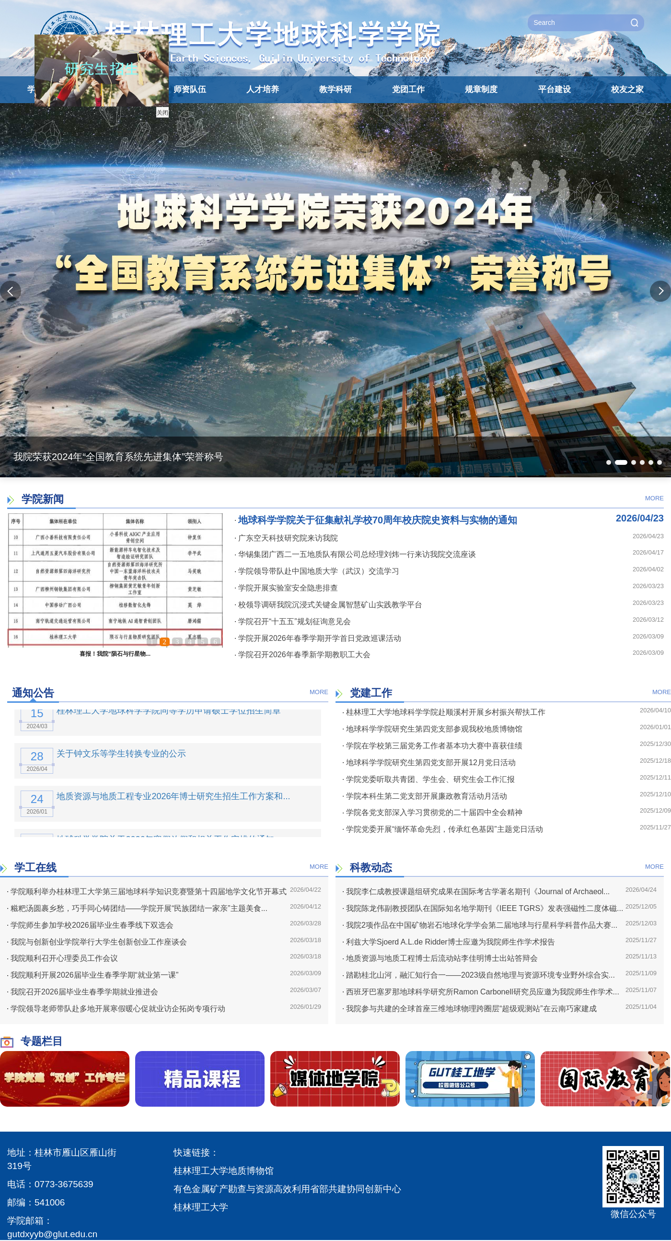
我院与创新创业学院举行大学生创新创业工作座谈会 (97, 942)
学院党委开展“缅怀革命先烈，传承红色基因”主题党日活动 (443, 829)
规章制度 (481, 89)
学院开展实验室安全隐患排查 (286, 588)
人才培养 (262, 89)
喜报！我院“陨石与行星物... (115, 653)
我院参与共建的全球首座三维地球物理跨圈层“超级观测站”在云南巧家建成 (470, 1009)
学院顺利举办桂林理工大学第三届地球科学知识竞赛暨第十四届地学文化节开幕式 (147, 891)
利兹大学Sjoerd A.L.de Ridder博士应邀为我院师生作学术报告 (449, 942)
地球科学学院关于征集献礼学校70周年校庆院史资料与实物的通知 (376, 520)
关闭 (153, 103)
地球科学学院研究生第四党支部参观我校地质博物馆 (432, 729)
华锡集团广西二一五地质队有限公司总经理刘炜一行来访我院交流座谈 (355, 554)
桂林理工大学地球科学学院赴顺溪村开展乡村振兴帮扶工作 (444, 712)
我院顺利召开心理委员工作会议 (62, 958)
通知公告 (33, 693)
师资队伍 (190, 89)
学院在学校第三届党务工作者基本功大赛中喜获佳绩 (432, 746)
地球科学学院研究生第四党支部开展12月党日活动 (429, 762)
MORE (654, 498)
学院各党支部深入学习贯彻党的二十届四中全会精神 (432, 812)
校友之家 (627, 89)
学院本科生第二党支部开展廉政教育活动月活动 (425, 796)
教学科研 (335, 89)
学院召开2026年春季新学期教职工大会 (302, 654)
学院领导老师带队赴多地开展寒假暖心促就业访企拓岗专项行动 (116, 1009)
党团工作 (408, 89)
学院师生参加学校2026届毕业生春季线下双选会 (90, 925)
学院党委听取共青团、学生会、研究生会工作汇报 (429, 779)
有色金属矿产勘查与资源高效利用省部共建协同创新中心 (287, 1189)
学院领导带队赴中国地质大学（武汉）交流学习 (317, 571)
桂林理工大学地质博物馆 (224, 1171)
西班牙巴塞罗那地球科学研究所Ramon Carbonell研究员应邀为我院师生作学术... (481, 992)
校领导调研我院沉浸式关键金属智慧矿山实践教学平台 (328, 605)
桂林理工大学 (201, 1207)
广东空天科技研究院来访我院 (286, 538)
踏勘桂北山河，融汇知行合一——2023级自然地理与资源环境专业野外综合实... (479, 975)
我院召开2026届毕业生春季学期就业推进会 (82, 992)
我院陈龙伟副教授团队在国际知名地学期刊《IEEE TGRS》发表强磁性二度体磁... (483, 908)
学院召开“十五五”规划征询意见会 (293, 621)
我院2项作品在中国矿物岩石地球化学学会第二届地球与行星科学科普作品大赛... (480, 925)
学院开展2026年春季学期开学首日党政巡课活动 (318, 638)
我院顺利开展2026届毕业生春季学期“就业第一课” (92, 975)
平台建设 (554, 89)
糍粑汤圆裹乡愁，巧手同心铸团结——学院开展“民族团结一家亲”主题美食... (137, 908)
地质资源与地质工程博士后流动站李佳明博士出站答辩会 (440, 958)
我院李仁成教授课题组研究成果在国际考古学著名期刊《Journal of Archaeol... (476, 891)
